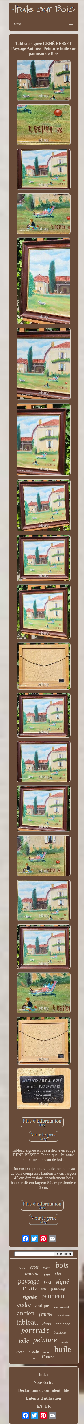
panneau (52, 1296)
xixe (58, 1273)
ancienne (63, 1324)
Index (43, 1374)
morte (64, 1342)
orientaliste (63, 1315)
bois (62, 1265)
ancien (25, 1313)
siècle (34, 1351)
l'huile (29, 1289)
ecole (34, 1267)
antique (42, 1305)
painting (58, 1288)
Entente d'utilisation (43, 1398)
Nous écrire (43, 1382)
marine (32, 1273)
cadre (24, 1304)
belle (47, 1275)
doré (44, 1289)
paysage (28, 1281)
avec (46, 1352)
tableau (27, 1322)
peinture (45, 1340)
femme (45, 1314)
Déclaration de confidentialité (43, 1390)
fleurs (47, 1357)
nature (47, 1267)
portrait (35, 1331)
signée (30, 1297)
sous (35, 1358)
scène (20, 1352)
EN (39, 1406)
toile (24, 1341)
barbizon (60, 1332)
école (22, 1268)
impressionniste (62, 1307)
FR (48, 1406)
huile (62, 1349)
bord (47, 1283)
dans (46, 1324)
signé (62, 1281)
